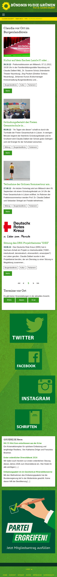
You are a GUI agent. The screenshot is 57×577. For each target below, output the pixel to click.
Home (5, 575)
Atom (21, 300)
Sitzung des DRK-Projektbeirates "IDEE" (26, 243)
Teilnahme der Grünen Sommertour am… (28, 184)
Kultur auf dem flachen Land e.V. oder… (26, 60)
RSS (9, 300)
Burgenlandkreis (35, 18)
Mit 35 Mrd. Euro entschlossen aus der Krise (23, 443)
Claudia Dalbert (8, 18)
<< (19, 283)
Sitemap (21, 575)
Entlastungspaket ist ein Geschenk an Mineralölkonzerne (28, 472)
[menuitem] (5, 574)
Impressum (37, 575)
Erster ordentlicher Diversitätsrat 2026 (20, 457)
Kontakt (12, 575)
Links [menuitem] (28, 569)
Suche (28, 575)
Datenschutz (49, 575)
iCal (33, 300)
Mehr (8, 91)
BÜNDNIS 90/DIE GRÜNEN (33, 5)
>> (38, 283)
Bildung (7, 147)
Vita (26, 18)
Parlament (32, 85)
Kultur (22, 85)
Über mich (19, 18)
